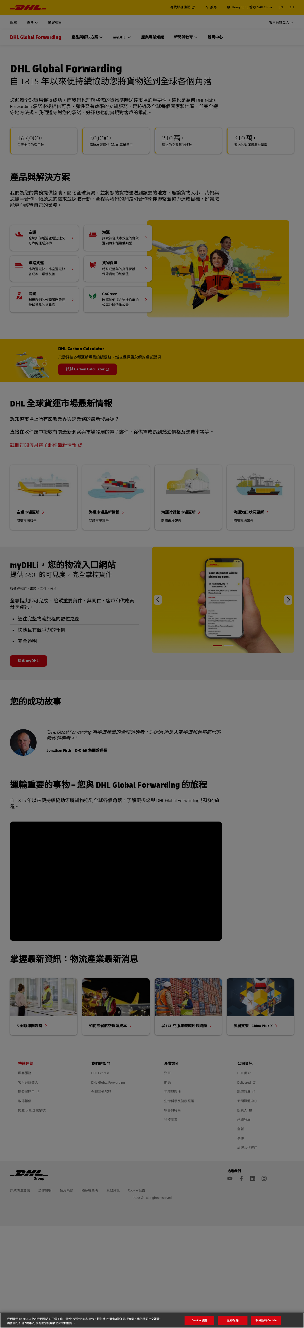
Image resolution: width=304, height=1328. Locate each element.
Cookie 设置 (199, 1320)
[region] (152, 1320)
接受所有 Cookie (266, 1320)
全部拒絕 (232, 1320)
